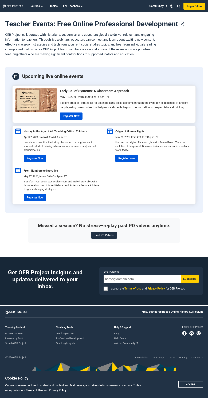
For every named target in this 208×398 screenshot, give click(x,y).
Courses (37, 6)
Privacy (183, 357)
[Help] (172, 6)
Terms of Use (35, 390)
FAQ (116, 333)
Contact (197, 357)
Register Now (71, 116)
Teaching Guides (65, 333)
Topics (54, 6)
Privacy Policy (57, 390)
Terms (171, 357)
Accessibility (141, 357)
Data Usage (158, 357)
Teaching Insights (65, 343)
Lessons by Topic (14, 338)
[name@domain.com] (151, 279)
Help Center (120, 338)
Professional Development (70, 338)
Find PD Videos (104, 235)
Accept (190, 384)
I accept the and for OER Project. (147, 289)
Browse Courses (14, 333)
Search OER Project (15, 343)
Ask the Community (126, 343)
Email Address (111, 271)
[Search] (178, 6)
